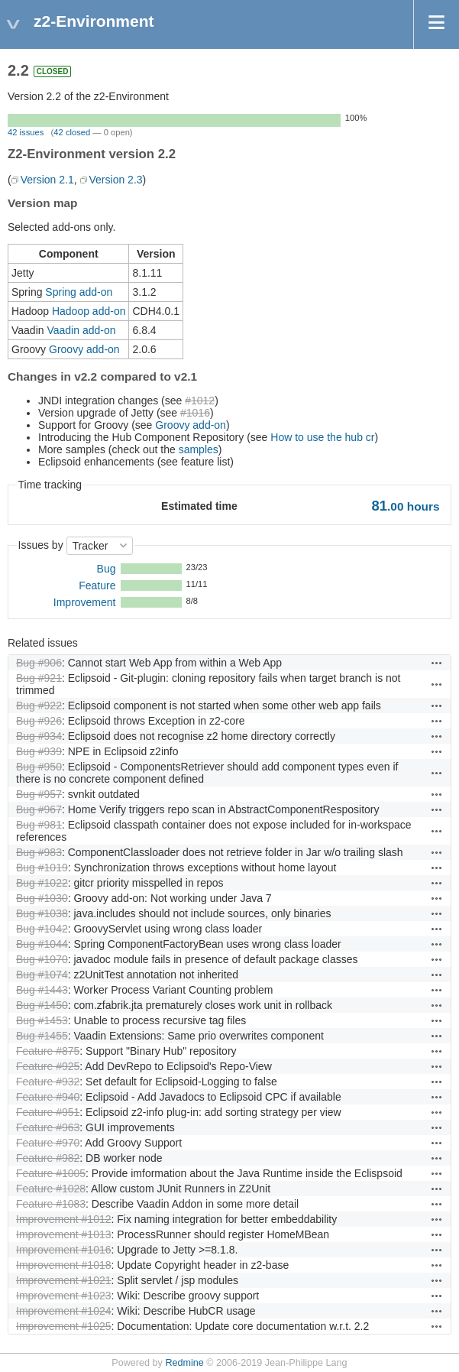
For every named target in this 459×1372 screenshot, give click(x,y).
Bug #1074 (42, 974)
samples (198, 449)
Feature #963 (47, 1127)
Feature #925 (47, 1066)
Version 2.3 (116, 180)
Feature (97, 585)
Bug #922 (39, 705)
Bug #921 (39, 678)
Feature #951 (47, 1112)
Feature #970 (47, 1143)
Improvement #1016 (64, 1250)
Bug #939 (39, 751)
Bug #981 (39, 825)
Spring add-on (78, 292)
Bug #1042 (42, 929)
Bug (106, 569)
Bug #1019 (42, 867)
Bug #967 (39, 809)
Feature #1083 (51, 1204)
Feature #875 (47, 1051)
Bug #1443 (42, 990)
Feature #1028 (51, 1188)
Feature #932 (47, 1081)
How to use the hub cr (322, 437)
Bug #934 (39, 736)
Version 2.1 (47, 180)
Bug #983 (39, 852)
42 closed (71, 132)
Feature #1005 (51, 1173)
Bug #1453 (42, 1020)
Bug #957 (39, 794)
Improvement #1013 (64, 1234)
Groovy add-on (84, 349)
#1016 (195, 413)
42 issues (26, 132)
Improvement (84, 602)
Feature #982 (47, 1158)
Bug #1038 (42, 913)
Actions (437, 663)
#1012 (200, 400)
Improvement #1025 (64, 1326)
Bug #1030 (42, 898)
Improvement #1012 (64, 1219)
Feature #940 (47, 1097)
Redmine (184, 1362)
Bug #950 (39, 767)
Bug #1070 (42, 959)
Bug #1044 (42, 944)
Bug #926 (39, 721)
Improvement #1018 (64, 1265)
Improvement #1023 (64, 1295)
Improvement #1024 (64, 1311)
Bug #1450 (42, 1005)
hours (406, 506)
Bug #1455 (42, 1036)
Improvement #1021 (64, 1280)
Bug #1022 (42, 883)
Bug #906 (39, 663)
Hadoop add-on (89, 311)
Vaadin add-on (81, 330)
